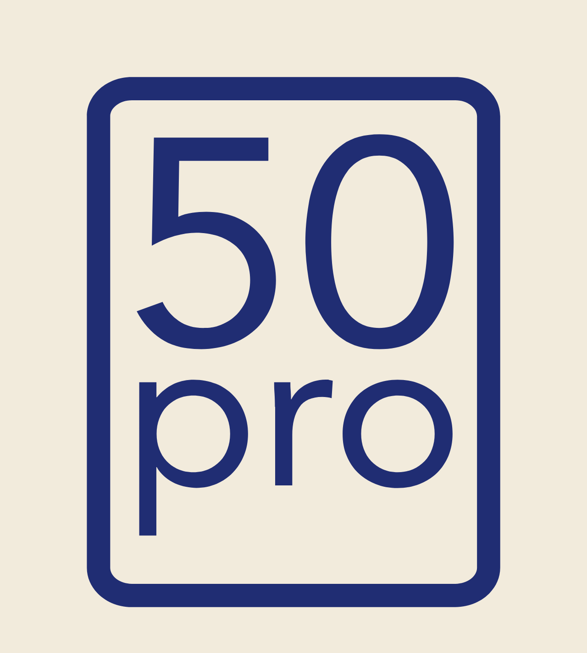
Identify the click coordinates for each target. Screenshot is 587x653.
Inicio (120, 45)
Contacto (460, 45)
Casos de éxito (380, 45)
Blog (424, 45)
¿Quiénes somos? (313, 45)
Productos (158, 45)
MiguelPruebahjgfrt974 (110, 117)
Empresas (256, 45)
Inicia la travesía (293, 597)
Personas (212, 45)
